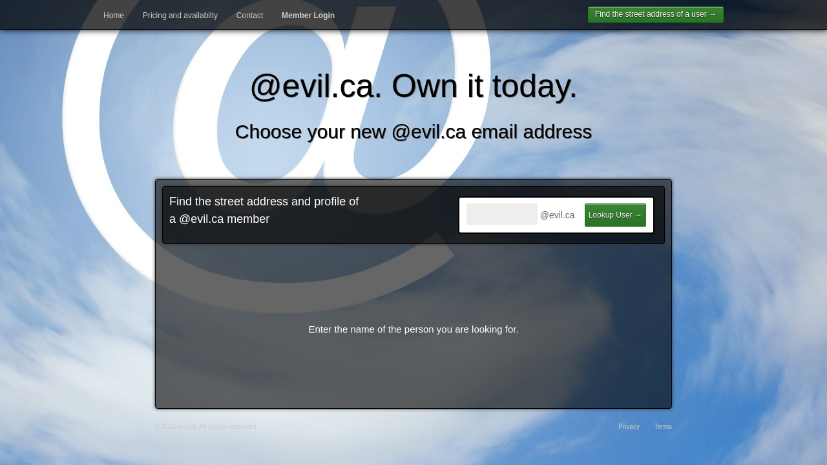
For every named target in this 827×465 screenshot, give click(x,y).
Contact (249, 15)
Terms (663, 426)
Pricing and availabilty (180, 15)
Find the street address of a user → (656, 14)
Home (113, 15)
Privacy (629, 426)
